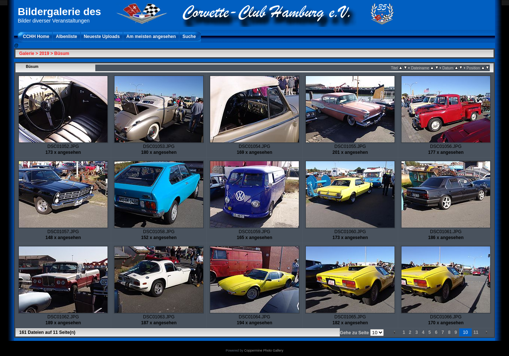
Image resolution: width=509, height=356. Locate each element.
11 (476, 332)
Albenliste (66, 36)
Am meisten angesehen (151, 36)
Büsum (61, 53)
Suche (189, 36)
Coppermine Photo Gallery (263, 350)
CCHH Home (36, 36)
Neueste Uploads (102, 36)
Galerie (26, 53)
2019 (44, 53)
